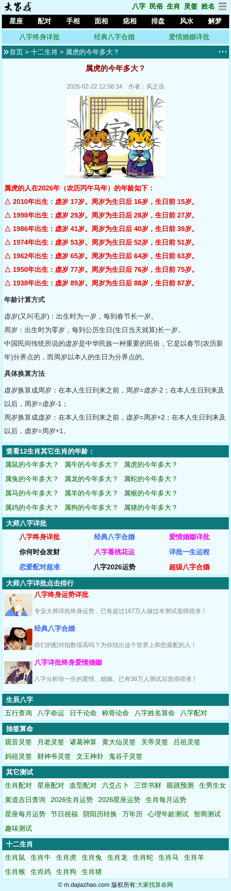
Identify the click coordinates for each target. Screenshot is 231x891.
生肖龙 (117, 857)
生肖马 (168, 857)
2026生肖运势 (72, 800)
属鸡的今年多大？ (32, 507)
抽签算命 (19, 729)
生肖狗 (66, 872)
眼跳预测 (180, 785)
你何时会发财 (39, 552)
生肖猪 (92, 872)
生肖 (173, 6)
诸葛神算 (83, 742)
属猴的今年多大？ (151, 493)
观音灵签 (18, 742)
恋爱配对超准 (39, 567)
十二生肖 (44, 52)
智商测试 (207, 814)
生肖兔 (92, 857)
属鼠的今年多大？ (32, 464)
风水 (186, 21)
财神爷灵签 (54, 756)
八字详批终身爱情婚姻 (68, 662)
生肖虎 (66, 857)
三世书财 (147, 785)
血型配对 (83, 785)
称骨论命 (115, 713)
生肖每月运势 (166, 800)
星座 (16, 21)
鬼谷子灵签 (126, 756)
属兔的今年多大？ (32, 479)
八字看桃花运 (114, 552)
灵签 (191, 6)
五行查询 (18, 713)
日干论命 (83, 713)
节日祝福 (64, 814)
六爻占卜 (115, 785)
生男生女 (212, 785)
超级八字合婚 (189, 567)
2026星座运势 (119, 800)
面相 (101, 21)
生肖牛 (40, 857)
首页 (16, 52)
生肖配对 (18, 785)
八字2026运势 (114, 567)
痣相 (130, 21)
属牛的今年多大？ (91, 464)
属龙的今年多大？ (91, 479)
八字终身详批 (39, 37)
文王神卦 (89, 756)
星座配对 (50, 785)
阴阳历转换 (100, 814)
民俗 (156, 6)
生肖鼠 (15, 857)
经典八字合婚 (114, 37)
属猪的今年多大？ (151, 507)
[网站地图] (223, 8)
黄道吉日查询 (25, 800)
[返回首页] (17, 10)
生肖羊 (194, 857)
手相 (73, 21)
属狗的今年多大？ (91, 507)
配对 (44, 21)
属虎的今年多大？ (92, 52)
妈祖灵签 (18, 756)
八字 (139, 6)
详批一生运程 (189, 552)
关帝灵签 (154, 742)
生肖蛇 (143, 857)
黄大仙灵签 (119, 742)
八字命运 (50, 713)
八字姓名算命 (154, 713)
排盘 (158, 21)
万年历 (132, 814)
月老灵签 (50, 742)
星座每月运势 (25, 814)
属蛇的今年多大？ (151, 479)
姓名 (208, 6)
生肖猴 (15, 872)
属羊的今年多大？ (91, 493)
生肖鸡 (40, 872)
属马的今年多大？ (32, 493)
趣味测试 (18, 828)
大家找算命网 (155, 885)
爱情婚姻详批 (189, 37)
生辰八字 (19, 700)
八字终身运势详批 (61, 594)
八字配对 (193, 713)
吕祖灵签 (187, 742)
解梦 (215, 21)
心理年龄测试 (168, 814)
